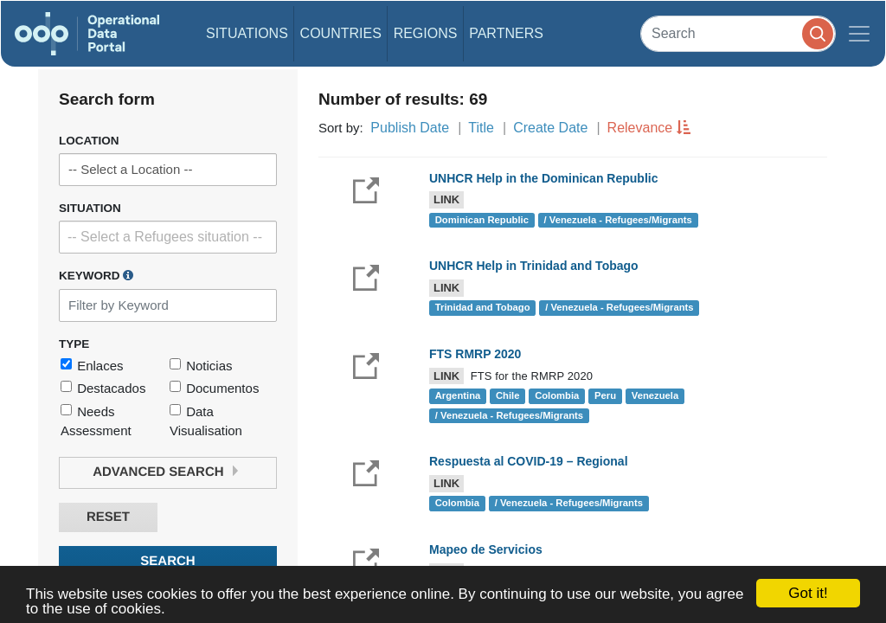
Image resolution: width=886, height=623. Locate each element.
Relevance (640, 127)
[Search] (738, 33)
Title (481, 127)
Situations (247, 33)
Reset (108, 517)
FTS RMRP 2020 (475, 354)
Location (89, 140)
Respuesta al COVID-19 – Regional (528, 461)
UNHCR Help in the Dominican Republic (543, 178)
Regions (426, 33)
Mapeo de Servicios (486, 549)
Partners (506, 33)
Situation (90, 208)
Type (74, 343)
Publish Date (409, 127)
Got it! (807, 593)
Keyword (96, 275)
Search (167, 561)
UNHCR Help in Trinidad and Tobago (534, 266)
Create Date (550, 127)
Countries (341, 33)
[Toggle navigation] (859, 33)
